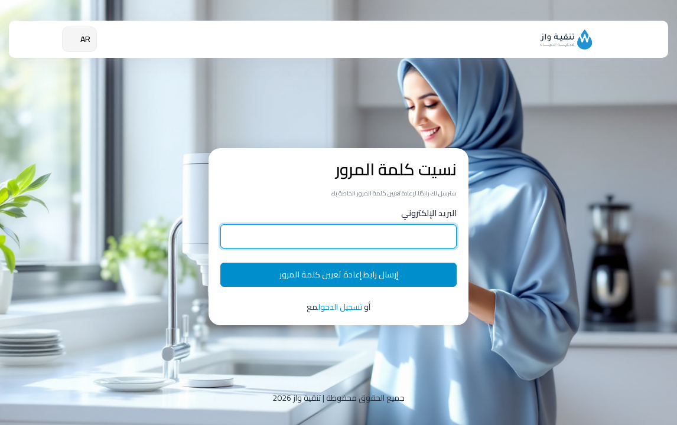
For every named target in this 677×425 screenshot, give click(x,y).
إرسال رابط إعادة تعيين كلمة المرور (338, 274)
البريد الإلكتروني (429, 213)
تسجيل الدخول (340, 307)
